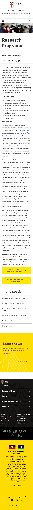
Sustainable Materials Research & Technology (16, 13)
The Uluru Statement (16, 485)
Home (4, 55)
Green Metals (18, 136)
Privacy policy (9, 505)
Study (4, 396)
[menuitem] (16, 298)
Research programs (14, 55)
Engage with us (8, 391)
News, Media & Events (11, 401)
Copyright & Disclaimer (20, 505)
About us (6, 406)
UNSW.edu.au (5, 383)
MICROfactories (22, 133)
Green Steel (6, 136)
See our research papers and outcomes (14, 270)
